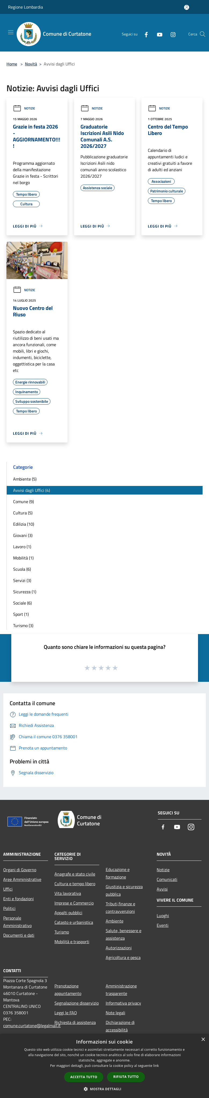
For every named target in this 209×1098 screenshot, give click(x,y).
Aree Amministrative (22, 879)
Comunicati (167, 879)
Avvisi (162, 889)
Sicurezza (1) (24, 591)
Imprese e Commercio (74, 903)
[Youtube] (157, 34)
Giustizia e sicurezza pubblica (124, 890)
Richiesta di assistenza (75, 1022)
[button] (105, 1089)
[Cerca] (202, 34)
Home (11, 64)
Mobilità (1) (23, 558)
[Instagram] (171, 34)
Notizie (24, 108)
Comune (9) (23, 501)
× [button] (203, 1040)
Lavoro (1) (22, 546)
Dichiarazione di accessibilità (120, 1026)
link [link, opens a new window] (156, 1065)
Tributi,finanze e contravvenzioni (120, 907)
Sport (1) (21, 614)
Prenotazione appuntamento (67, 990)
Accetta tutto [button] (83, 1077)
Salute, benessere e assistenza (123, 934)
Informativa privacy (123, 1003)
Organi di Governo (19, 869)
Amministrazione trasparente (121, 990)
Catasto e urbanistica (73, 922)
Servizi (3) (22, 580)
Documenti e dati (18, 935)
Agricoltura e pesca (123, 957)
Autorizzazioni (119, 948)
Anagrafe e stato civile (74, 874)
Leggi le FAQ (65, 1012)
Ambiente (114, 921)
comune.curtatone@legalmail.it (32, 1025)
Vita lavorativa (67, 893)
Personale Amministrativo (17, 922)
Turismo (61, 932)
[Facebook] (144, 34)
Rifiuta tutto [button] (126, 1076)
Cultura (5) (22, 513)
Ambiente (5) (24, 479)
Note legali (115, 1012)
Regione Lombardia (25, 7)
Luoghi (163, 915)
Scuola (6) (22, 569)
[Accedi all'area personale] (186, 7)
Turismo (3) (23, 625)
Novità (31, 64)
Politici (9, 908)
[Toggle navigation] (11, 32)
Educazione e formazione (118, 873)
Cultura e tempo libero (74, 883)
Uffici (8, 889)
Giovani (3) (22, 535)
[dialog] (104, 1066)
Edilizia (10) (23, 524)
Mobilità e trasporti (71, 941)
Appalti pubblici (68, 912)
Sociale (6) (22, 603)
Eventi (162, 925)
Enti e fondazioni (18, 898)
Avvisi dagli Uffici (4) (31, 490)
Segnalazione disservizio (76, 1003)
